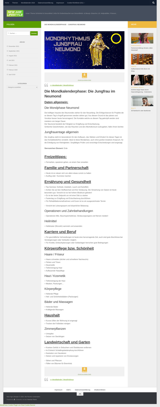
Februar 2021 (13, 65)
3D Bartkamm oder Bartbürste (141, 110)
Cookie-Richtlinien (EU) (75, 3)
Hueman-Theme (32, 400)
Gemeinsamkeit (136, 45)
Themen (15, 3)
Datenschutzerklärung (45, 3)
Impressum (60, 3)
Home (7, 3)
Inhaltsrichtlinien (99, 390)
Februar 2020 (13, 70)
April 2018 (12, 74)
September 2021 (14, 51)
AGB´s (68, 390)
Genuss (133, 66)
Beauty (141, 87)
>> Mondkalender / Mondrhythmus (63, 86)
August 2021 (13, 56)
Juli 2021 (12, 60)
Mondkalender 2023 (28, 3)
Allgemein (134, 87)
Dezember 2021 (14, 46)
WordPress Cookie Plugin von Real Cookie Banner (17, 406)
